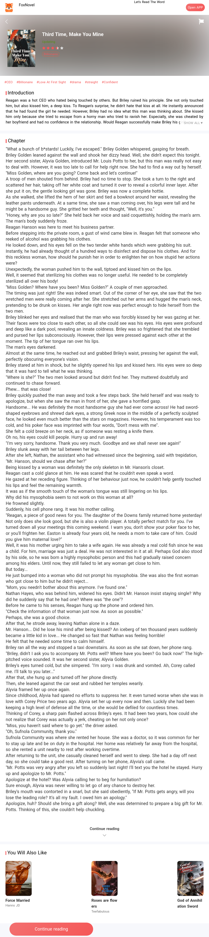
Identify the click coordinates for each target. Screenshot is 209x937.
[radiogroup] (53, 48)
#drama (76, 82)
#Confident (110, 82)
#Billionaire (25, 82)
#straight (92, 82)
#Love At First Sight (52, 82)
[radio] (44, 48)
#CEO (9, 82)
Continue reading (51, 929)
